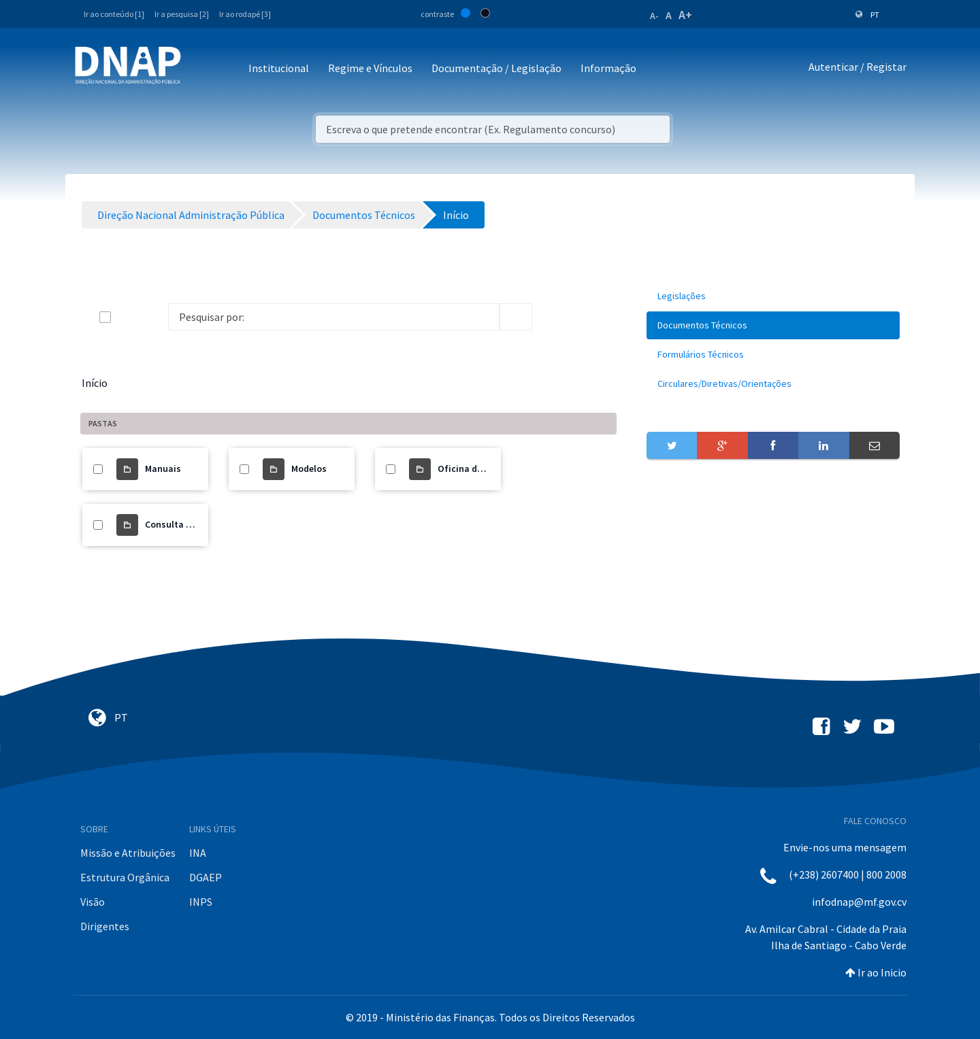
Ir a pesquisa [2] (181, 14)
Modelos (309, 468)
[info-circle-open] (554, 317)
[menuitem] (773, 296)
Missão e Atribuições (128, 852)
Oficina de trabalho (479, 468)
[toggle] (127, 317)
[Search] (334, 316)
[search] (516, 317)
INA (197, 852)
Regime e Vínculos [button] (370, 68)
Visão (92, 901)
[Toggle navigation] (200, 69)
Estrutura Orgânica (124, 877)
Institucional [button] (278, 68)
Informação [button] (608, 68)
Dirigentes (104, 926)
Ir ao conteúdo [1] (114, 14)
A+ (685, 14)
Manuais (163, 468)
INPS (200, 901)
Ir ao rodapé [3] (245, 14)
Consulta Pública (181, 524)
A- (654, 16)
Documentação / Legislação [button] (496, 68)
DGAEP (205, 877)
